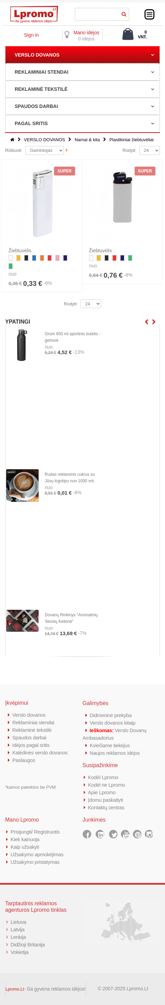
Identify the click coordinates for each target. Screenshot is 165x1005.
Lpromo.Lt (14, 989)
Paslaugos (23, 760)
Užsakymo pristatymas (35, 862)
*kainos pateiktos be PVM (30, 787)
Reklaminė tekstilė (32, 730)
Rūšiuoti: (14, 150)
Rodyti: (129, 150)
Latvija (18, 929)
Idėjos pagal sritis (31, 745)
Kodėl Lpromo (103, 777)
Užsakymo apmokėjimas (37, 854)
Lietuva (18, 922)
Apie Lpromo (102, 792)
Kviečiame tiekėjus (110, 745)
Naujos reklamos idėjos (115, 753)
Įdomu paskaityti (106, 800)
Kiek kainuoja (25, 839)
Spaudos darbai (29, 737)
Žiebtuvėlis (20, 250)
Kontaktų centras (106, 807)
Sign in (31, 35)
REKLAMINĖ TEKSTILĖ (41, 89)
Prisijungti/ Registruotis (35, 832)
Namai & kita (87, 139)
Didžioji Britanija (28, 944)
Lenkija (18, 937)
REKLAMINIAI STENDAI (41, 72)
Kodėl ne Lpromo (107, 785)
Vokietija (20, 952)
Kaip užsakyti (25, 847)
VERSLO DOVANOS (37, 55)
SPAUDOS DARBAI (36, 106)
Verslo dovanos (29, 715)
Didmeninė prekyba (111, 715)
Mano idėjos (86, 32)
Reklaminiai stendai (33, 722)
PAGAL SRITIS (31, 123)
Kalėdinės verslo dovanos (40, 752)
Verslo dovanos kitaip (113, 723)
